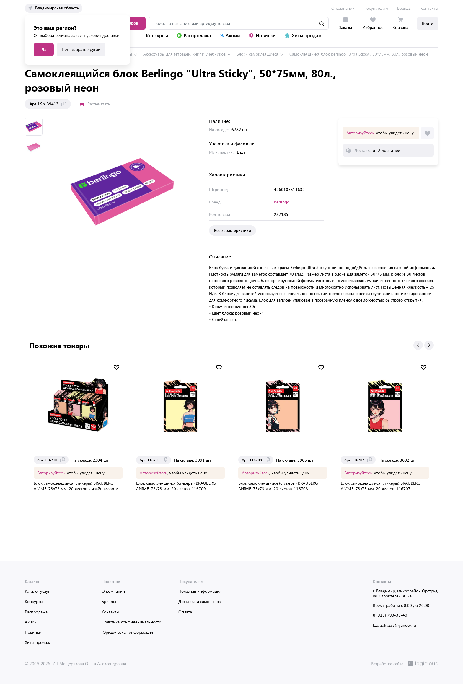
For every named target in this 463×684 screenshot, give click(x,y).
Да (43, 49)
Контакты (429, 8)
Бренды (404, 8)
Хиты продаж (37, 642)
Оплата (185, 612)
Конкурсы (34, 601)
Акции (31, 622)
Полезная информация (199, 591)
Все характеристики (232, 230)
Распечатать (95, 104)
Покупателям (375, 8)
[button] (418, 345)
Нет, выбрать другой (81, 49)
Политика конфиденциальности (131, 622)
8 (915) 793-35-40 (390, 615)
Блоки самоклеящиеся (257, 53)
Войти (427, 23)
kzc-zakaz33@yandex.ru (394, 625)
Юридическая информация (127, 632)
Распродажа (36, 612)
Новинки (33, 632)
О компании (343, 8)
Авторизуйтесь (360, 133)
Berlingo (281, 202)
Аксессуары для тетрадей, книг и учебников (184, 53)
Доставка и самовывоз (199, 601)
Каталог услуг (37, 591)
